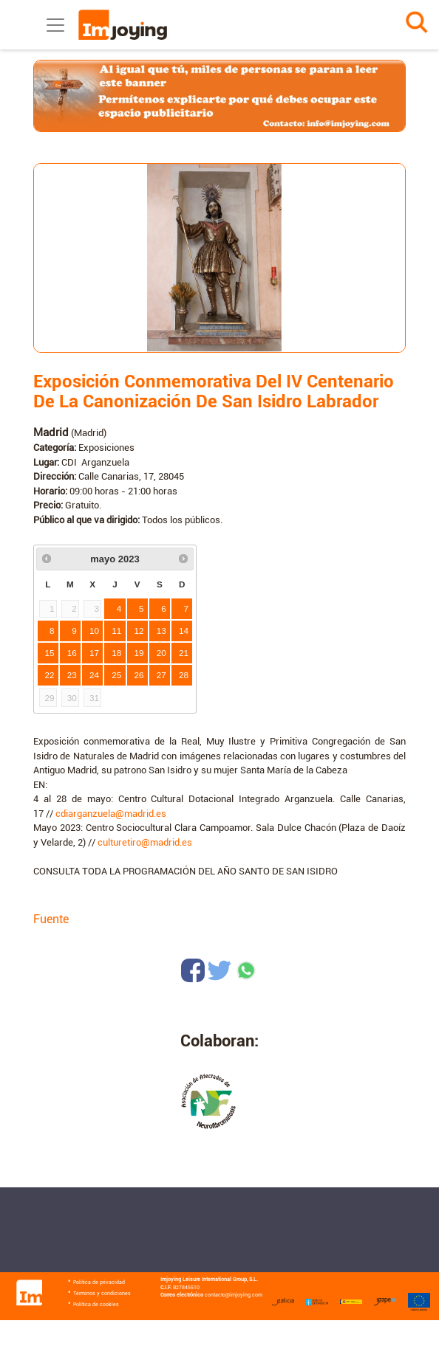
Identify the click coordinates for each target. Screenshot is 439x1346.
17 (94, 653)
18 (116, 653)
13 (161, 630)
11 (116, 630)
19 (139, 653)
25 (116, 675)
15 (50, 653)
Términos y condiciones (102, 1294)
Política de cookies (96, 1305)
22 (50, 675)
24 (94, 675)
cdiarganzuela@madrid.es (110, 813)
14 (183, 630)
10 (94, 630)
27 (161, 675)
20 (161, 653)
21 (183, 653)
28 (183, 675)
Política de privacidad (99, 1282)
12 (139, 630)
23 (72, 675)
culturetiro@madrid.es (145, 842)
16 (72, 653)
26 (139, 675)
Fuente (51, 919)
